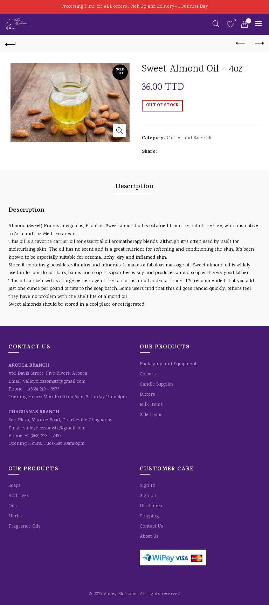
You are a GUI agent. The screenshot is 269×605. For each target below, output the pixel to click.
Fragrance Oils (24, 526)
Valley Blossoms (120, 594)
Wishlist (234, 21)
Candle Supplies (156, 384)
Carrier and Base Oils (189, 138)
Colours (148, 374)
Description (135, 187)
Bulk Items (151, 404)
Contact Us (151, 526)
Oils (12, 506)
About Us (149, 536)
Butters (147, 394)
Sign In (148, 485)
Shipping (149, 516)
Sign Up (148, 495)
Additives (18, 495)
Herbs (14, 516)
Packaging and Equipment (168, 364)
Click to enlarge (119, 130)
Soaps (14, 485)
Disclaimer (151, 506)
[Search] (216, 24)
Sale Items (151, 415)
